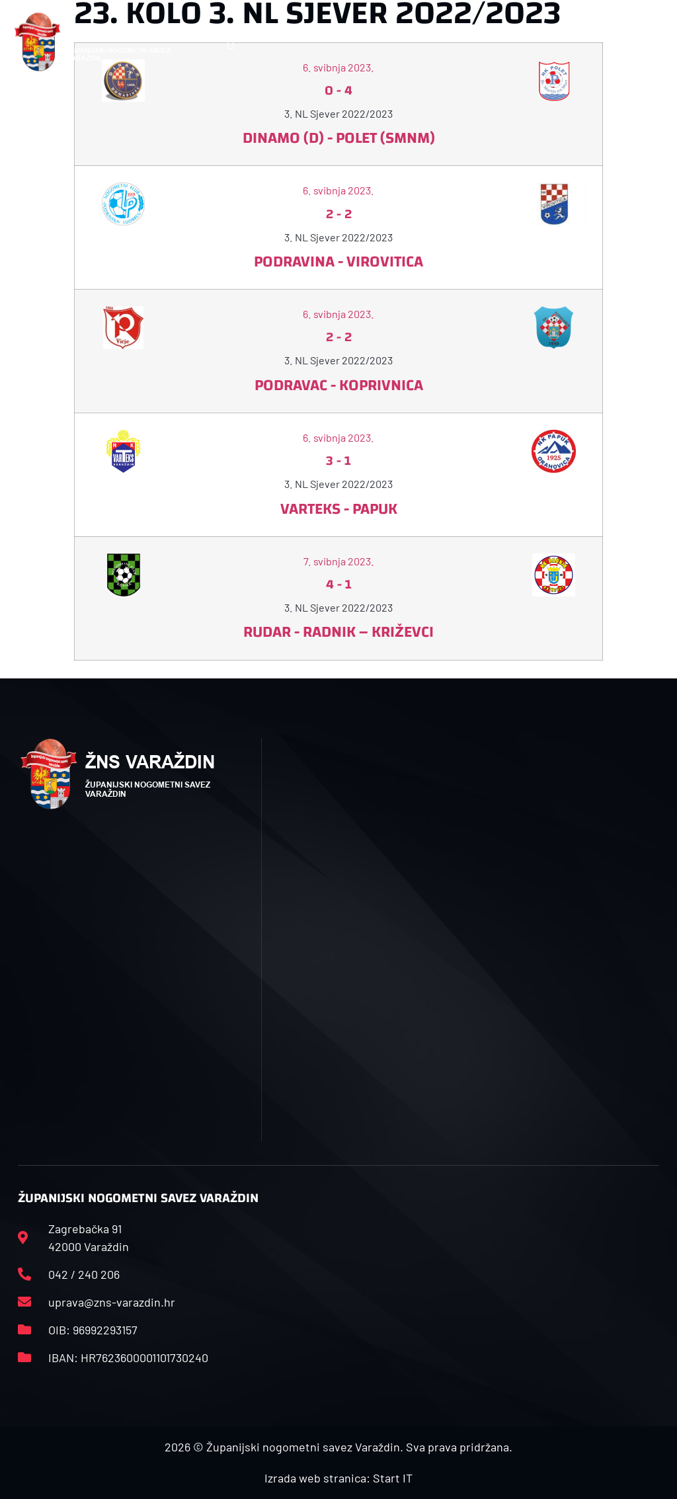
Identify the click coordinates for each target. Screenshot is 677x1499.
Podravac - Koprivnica (339, 385)
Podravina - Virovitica (338, 261)
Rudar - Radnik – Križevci (338, 632)
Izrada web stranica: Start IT (338, 1478)
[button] (230, 42)
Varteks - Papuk (338, 509)
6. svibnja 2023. (338, 190)
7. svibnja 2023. (338, 561)
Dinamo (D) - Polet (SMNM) (339, 138)
